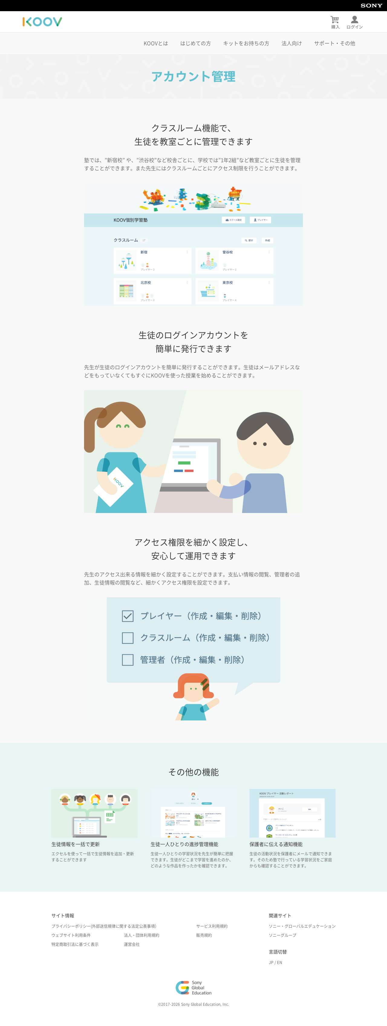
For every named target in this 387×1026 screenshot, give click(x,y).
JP (271, 962)
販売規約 (204, 935)
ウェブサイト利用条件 (71, 935)
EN (279, 962)
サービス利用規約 (212, 926)
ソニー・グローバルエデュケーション (302, 926)
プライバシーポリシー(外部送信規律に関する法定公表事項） (105, 926)
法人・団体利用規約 (141, 935)
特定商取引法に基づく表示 (75, 944)
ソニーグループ (282, 935)
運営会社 (132, 944)
